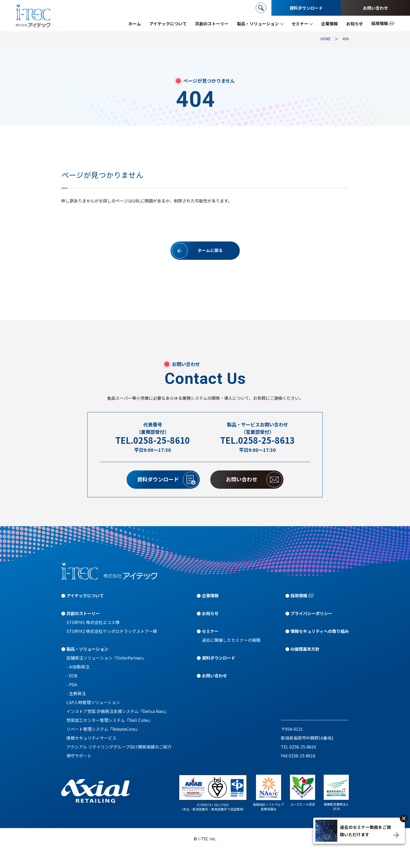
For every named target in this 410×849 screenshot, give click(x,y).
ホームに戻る (197, 250)
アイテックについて (85, 595)
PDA (73, 684)
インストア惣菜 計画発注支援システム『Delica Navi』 (117, 711)
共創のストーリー (83, 613)
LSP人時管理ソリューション (93, 702)
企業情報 (210, 595)
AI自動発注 (79, 667)
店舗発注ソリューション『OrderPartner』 (106, 658)
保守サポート (79, 755)
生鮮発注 (77, 693)
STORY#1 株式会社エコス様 (92, 622)
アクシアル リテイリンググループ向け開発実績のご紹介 (119, 747)
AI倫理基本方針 (305, 649)
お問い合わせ (375, 8)
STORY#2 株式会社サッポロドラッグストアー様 (111, 631)
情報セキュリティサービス (91, 738)
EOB (73, 675)
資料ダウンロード (306, 8)
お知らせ (210, 613)
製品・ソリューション (87, 649)
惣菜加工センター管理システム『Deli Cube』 (109, 720)
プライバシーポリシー (311, 613)
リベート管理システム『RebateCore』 (103, 729)
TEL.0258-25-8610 (152, 440)
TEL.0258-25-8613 (257, 440)
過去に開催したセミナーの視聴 (231, 640)
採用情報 (299, 595)
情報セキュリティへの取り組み (320, 631)
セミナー (210, 631)
